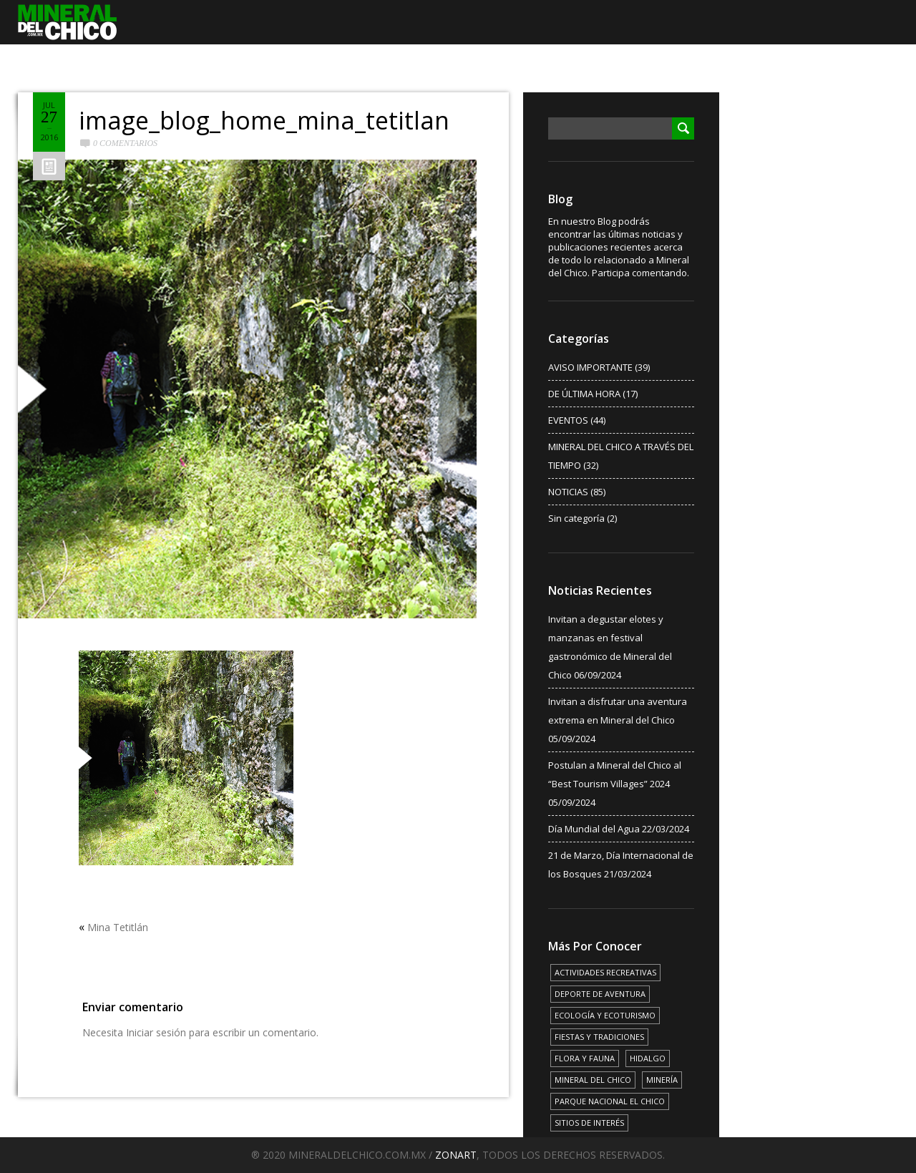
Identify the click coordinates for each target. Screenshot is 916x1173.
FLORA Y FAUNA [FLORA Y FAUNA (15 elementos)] (585, 1058)
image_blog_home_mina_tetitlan (264, 120)
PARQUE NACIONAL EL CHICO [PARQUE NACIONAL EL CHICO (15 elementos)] (610, 1101)
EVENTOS (568, 420)
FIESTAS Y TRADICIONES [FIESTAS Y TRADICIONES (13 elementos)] (599, 1036)
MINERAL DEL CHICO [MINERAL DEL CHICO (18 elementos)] (593, 1079)
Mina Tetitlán (117, 927)
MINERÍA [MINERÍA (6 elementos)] (662, 1079)
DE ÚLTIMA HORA (584, 393)
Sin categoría (576, 518)
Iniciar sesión (156, 1032)
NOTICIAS (568, 491)
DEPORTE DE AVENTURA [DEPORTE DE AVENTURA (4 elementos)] (600, 993)
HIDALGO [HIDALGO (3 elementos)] (648, 1058)
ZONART (456, 1155)
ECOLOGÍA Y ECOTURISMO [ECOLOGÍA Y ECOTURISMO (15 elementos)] (605, 1015)
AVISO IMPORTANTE (590, 367)
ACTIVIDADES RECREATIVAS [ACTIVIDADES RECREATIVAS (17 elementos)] (605, 972)
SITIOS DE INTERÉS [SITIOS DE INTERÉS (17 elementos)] (589, 1122)
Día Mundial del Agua (594, 828)
